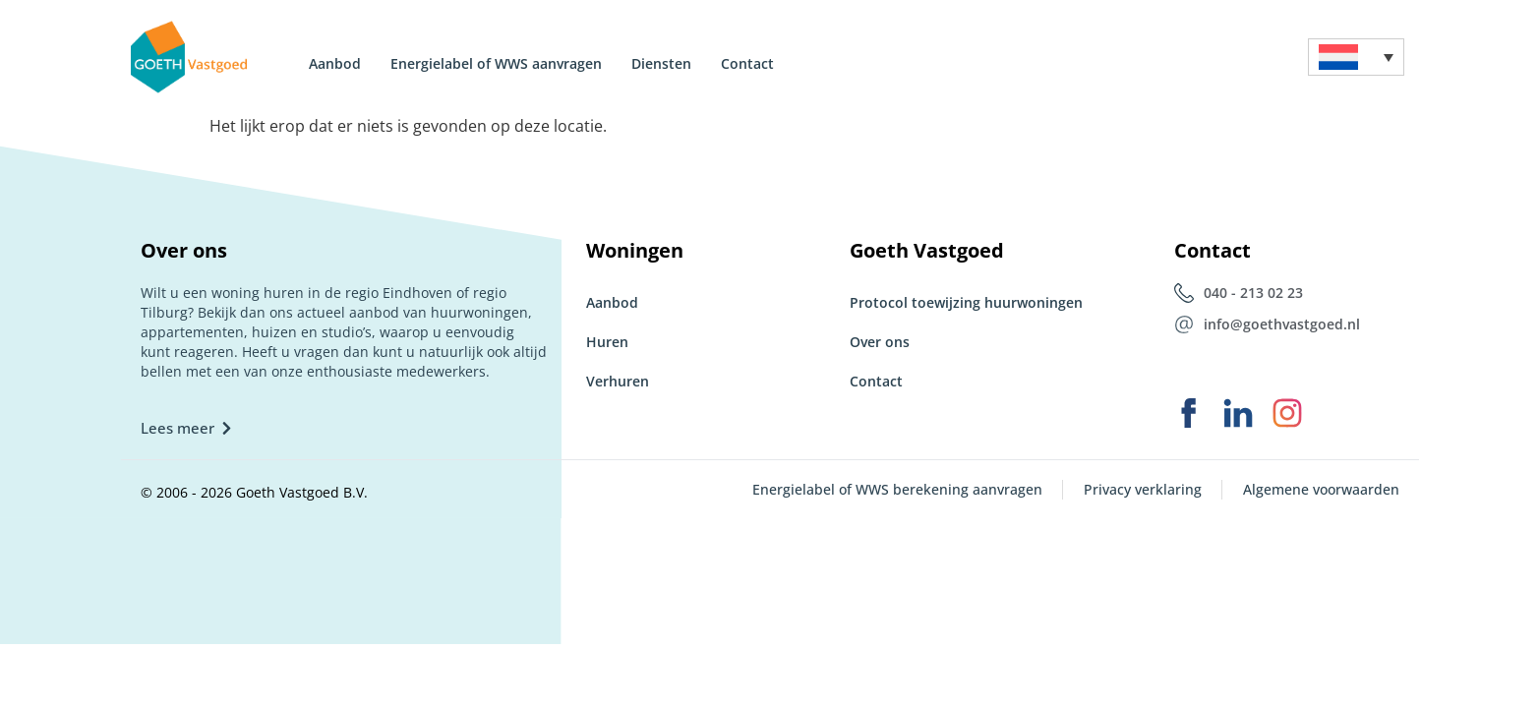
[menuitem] (1356, 57)
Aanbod (335, 63)
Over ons (880, 341)
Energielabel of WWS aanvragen (496, 63)
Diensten (661, 63)
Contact (747, 63)
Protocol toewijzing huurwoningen (966, 302)
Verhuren (617, 381)
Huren (607, 341)
